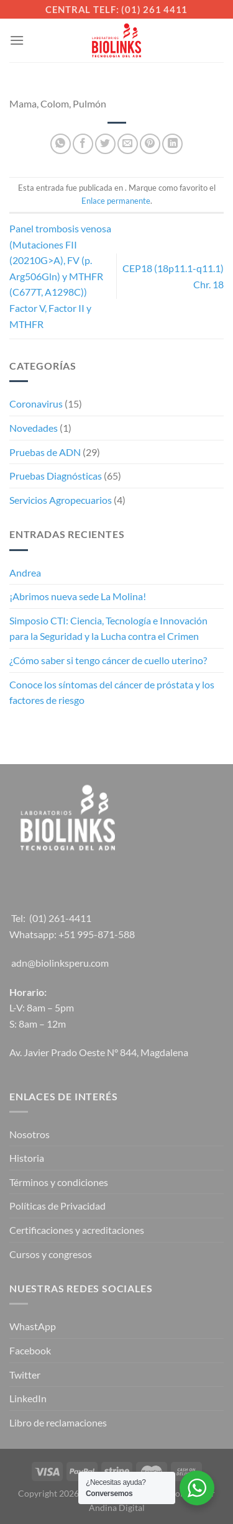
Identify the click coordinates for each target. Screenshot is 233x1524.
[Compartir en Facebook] (83, 144)
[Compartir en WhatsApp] (60, 144)
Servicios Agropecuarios (60, 500)
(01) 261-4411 (60, 918)
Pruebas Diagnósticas (55, 475)
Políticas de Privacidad (57, 1205)
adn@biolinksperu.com (60, 963)
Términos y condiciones (58, 1182)
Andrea (25, 572)
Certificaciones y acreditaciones (76, 1230)
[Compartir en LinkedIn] (172, 144)
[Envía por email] (127, 144)
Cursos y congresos (50, 1254)
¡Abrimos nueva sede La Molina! (77, 596)
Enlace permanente (115, 201)
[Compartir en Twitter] (105, 144)
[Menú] (16, 40)
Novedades (33, 428)
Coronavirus (36, 403)
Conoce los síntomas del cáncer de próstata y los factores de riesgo (111, 692)
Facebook (30, 1350)
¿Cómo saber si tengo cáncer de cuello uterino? (108, 660)
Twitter (24, 1374)
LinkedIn (28, 1398)
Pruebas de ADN (45, 452)
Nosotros (29, 1134)
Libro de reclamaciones (58, 1422)
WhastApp (32, 1326)
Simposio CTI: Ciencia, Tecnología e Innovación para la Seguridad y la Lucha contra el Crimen (108, 628)
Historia (26, 1158)
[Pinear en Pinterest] (150, 144)
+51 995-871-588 (96, 934)
